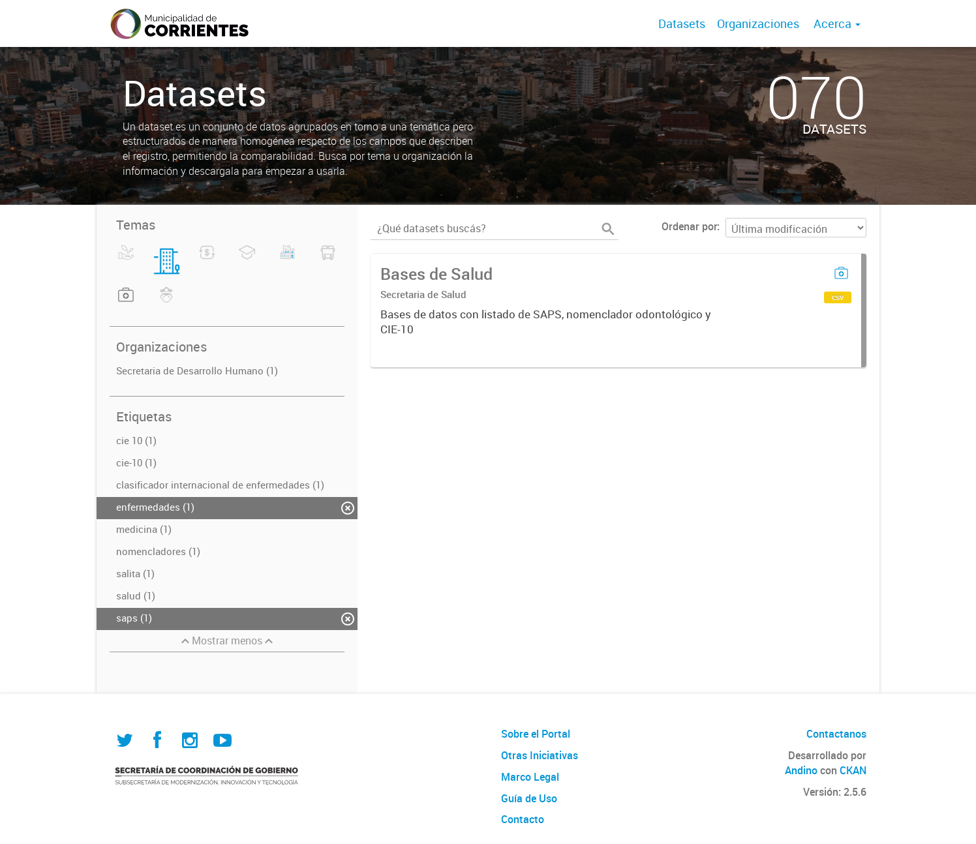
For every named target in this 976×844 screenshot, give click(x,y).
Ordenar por (689, 226)
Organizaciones (758, 23)
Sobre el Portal (535, 734)
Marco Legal (530, 777)
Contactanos (836, 734)
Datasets (681, 23)
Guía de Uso (529, 798)
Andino (801, 770)
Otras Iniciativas (539, 755)
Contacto (522, 819)
